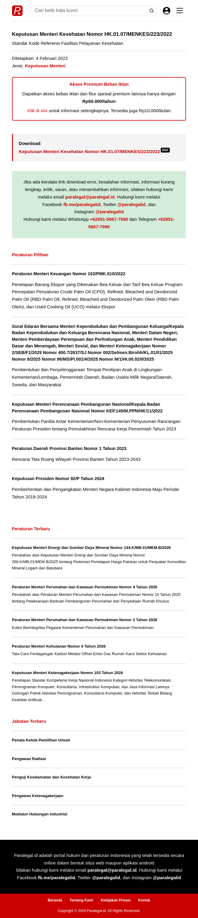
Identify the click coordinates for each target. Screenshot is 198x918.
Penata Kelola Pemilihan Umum (41, 740)
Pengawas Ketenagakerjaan (37, 795)
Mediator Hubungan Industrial (39, 814)
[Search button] (151, 10)
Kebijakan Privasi (115, 900)
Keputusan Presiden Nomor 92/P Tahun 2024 (58, 478)
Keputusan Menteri (45, 65)
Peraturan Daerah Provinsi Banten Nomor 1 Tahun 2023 (69, 448)
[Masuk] (166, 10)
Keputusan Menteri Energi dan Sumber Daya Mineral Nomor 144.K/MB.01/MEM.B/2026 (91, 547)
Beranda (55, 900)
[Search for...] (88, 10)
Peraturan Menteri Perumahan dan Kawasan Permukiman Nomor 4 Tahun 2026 (84, 587)
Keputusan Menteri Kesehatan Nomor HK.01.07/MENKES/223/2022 (94, 151)
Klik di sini (37, 110)
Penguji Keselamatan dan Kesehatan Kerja (51, 777)
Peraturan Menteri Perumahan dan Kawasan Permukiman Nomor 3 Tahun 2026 (84, 620)
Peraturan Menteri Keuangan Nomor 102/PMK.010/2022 (69, 273)
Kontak (144, 900)
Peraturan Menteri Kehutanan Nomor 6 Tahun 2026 (59, 646)
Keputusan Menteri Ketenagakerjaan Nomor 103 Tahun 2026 (67, 672)
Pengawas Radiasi (29, 758)
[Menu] (179, 10)
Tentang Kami (81, 900)
